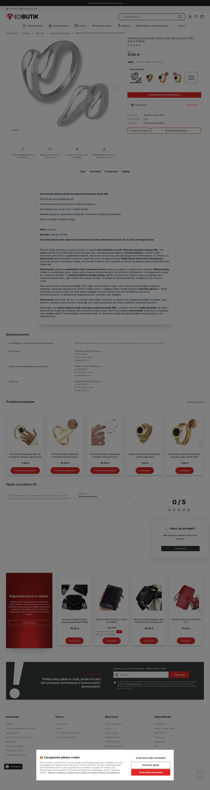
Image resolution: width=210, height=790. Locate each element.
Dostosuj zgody (150, 765)
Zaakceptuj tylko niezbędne (151, 757)
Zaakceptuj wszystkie (151, 772)
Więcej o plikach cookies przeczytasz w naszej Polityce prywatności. (84, 772)
